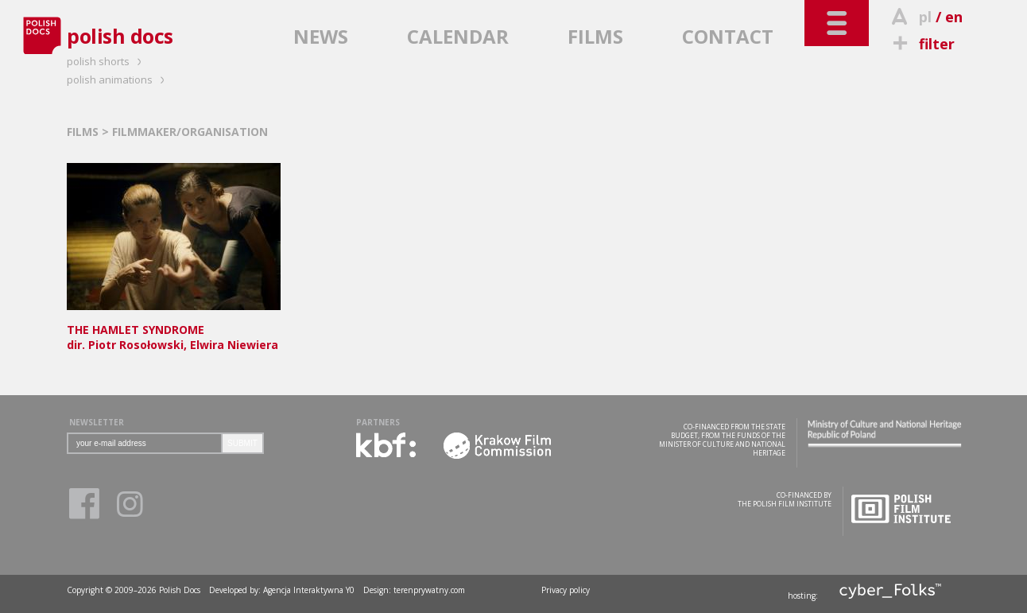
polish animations (118, 79)
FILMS (595, 36)
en (954, 16)
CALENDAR (458, 36)
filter (921, 43)
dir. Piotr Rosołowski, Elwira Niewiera (174, 329)
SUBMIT (242, 443)
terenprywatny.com (429, 590)
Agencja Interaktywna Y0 (309, 590)
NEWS (320, 36)
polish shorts (106, 61)
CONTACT (727, 36)
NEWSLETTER (96, 422)
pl (925, 16)
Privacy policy (565, 590)
